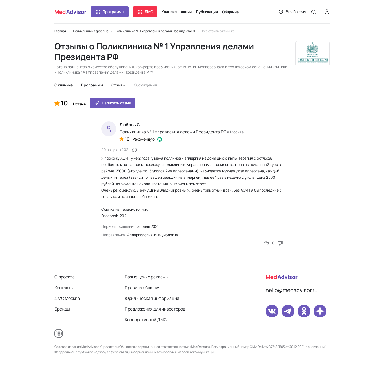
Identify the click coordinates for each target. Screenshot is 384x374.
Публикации (207, 11)
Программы (109, 11)
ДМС (145, 11)
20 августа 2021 (115, 149)
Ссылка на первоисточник (124, 209)
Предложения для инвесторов (155, 309)
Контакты (63, 288)
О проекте (64, 277)
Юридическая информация (152, 298)
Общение (230, 11)
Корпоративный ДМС (146, 320)
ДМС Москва (67, 298)
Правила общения (143, 288)
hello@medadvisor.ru (292, 290)
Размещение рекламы (147, 277)
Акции (186, 11)
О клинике (63, 84)
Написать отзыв (112, 103)
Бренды (62, 309)
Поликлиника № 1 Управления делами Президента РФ (172, 132)
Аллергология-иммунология (152, 234)
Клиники (169, 11)
